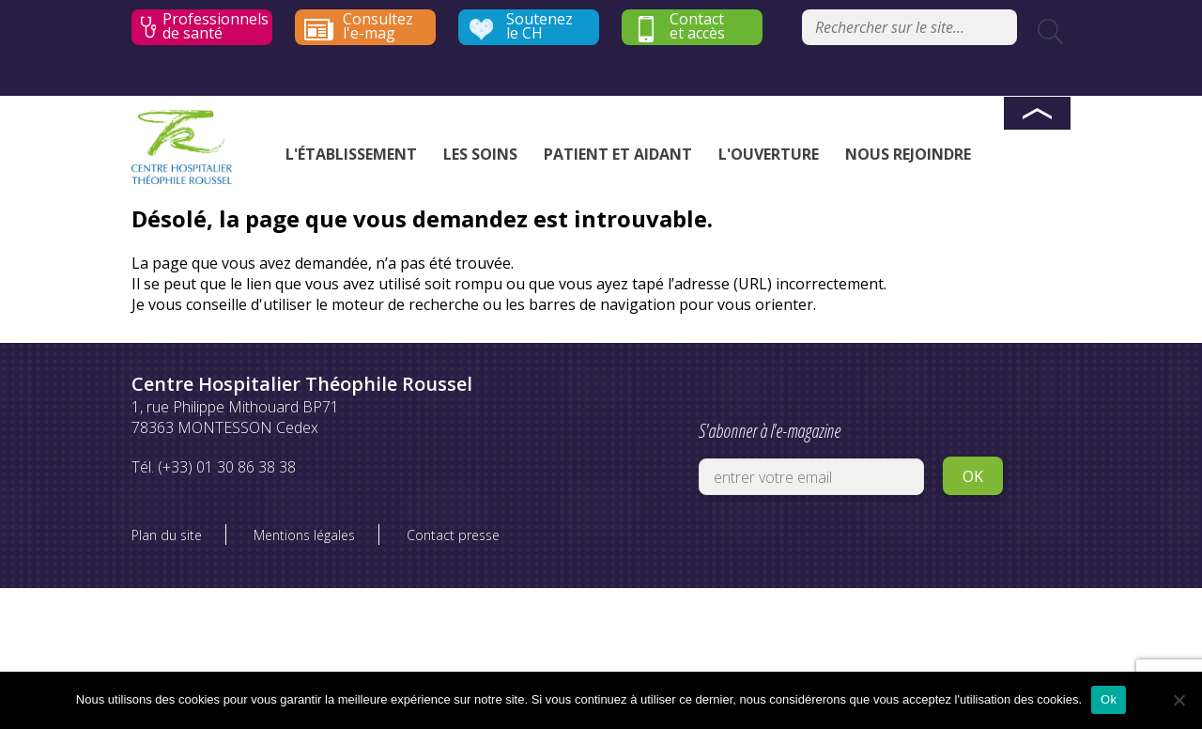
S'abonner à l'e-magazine (811, 453)
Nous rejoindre (908, 154)
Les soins (480, 154)
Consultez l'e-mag (378, 26)
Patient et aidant (618, 154)
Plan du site (166, 535)
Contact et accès (697, 26)
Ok (1109, 699)
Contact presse (453, 535)
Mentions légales (304, 535)
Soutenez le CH (539, 26)
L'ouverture (768, 154)
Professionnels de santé (215, 26)
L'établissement (351, 154)
